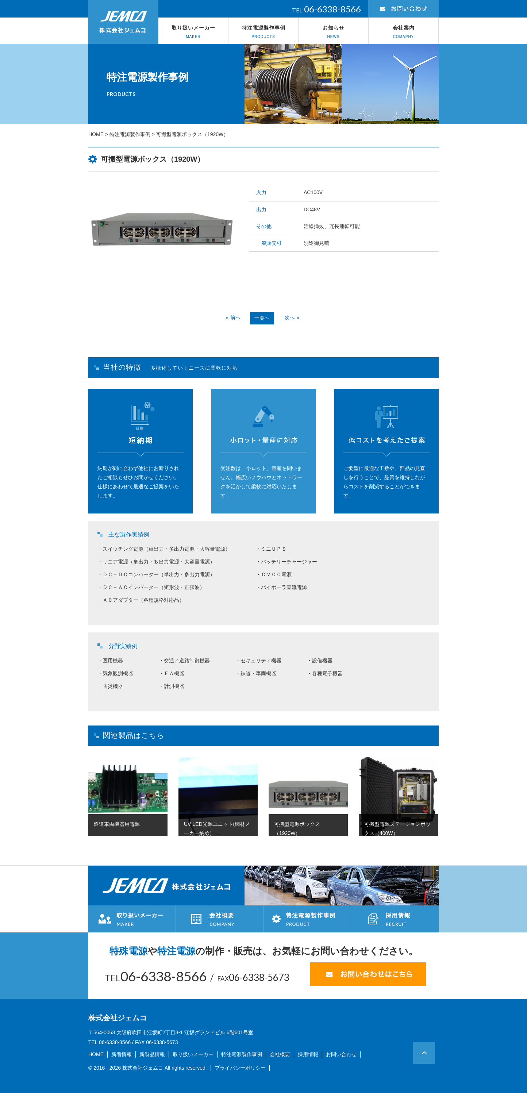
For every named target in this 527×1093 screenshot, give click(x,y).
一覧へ (262, 318)
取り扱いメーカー (193, 32)
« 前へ (233, 317)
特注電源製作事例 (263, 32)
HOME (96, 134)
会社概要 (280, 1054)
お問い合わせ (341, 1054)
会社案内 (403, 32)
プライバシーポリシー (240, 1068)
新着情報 (121, 1054)
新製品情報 (152, 1054)
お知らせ (333, 32)
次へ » (292, 317)
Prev (124, 288)
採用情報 (308, 1054)
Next (197, 288)
